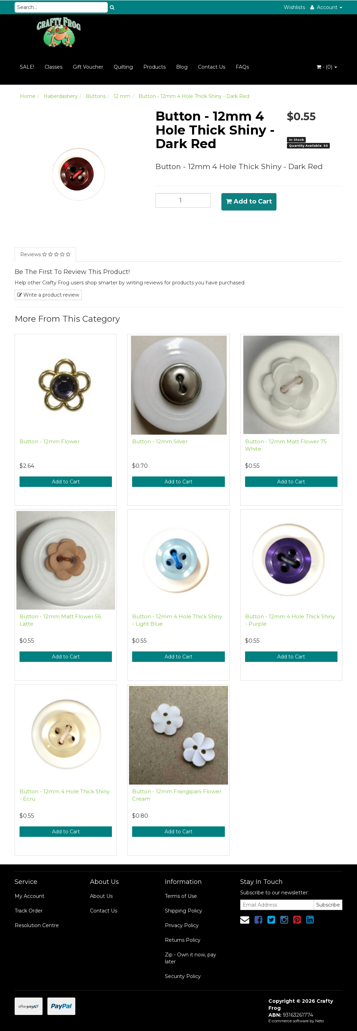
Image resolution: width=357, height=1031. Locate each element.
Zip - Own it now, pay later (190, 958)
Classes (53, 67)
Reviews (45, 254)
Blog (182, 67)
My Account (29, 896)
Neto (319, 1020)
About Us (101, 896)
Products (154, 67)
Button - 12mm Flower (49, 441)
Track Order (29, 911)
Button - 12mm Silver (160, 441)
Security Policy (183, 976)
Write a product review (48, 295)
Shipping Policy (183, 911)
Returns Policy (182, 940)
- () (327, 67)
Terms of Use (181, 896)
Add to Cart (249, 201)
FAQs (242, 67)
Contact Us (211, 67)
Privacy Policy (182, 925)
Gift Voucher (88, 67)
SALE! (27, 67)
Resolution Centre (37, 925)
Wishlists (294, 7)
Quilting (123, 67)
